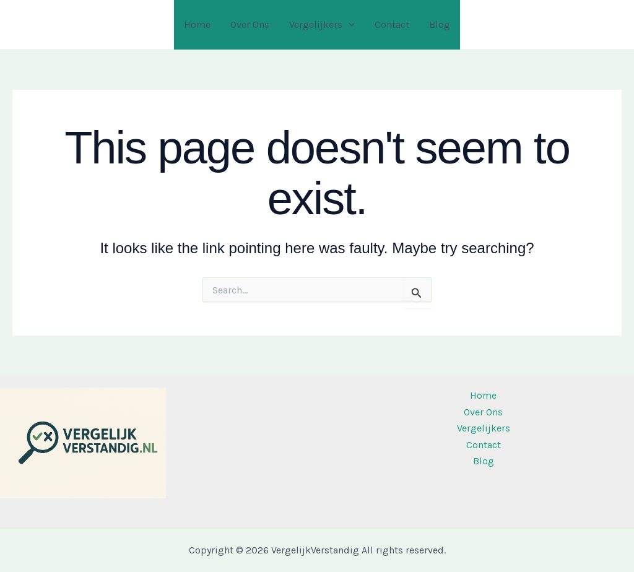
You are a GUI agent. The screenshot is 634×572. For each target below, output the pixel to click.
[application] (348, 25)
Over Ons (249, 24)
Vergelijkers (322, 25)
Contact (392, 24)
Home (197, 24)
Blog (439, 24)
